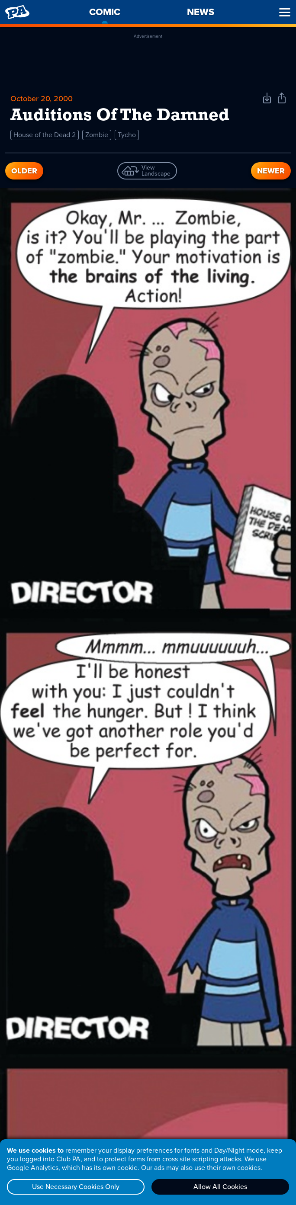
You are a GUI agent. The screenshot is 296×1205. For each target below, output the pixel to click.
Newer (271, 170)
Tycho (127, 135)
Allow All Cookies (220, 1187)
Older (24, 170)
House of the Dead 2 (44, 135)
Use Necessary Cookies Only (75, 1187)
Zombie (96, 135)
